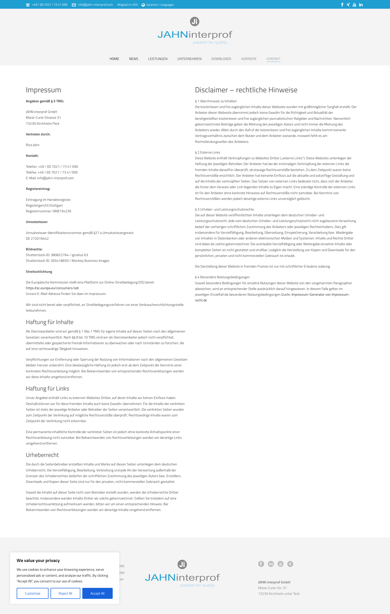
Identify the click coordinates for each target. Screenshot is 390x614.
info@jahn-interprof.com (95, 4)
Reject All (65, 593)
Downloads (221, 58)
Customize (32, 593)
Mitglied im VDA (127, 4)
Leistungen (157, 58)
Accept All (97, 593)
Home (114, 58)
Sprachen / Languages (158, 4)
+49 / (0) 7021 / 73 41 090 (49, 4)
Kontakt (273, 58)
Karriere (249, 58)
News (133, 58)
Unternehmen (189, 58)
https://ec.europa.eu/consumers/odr (52, 287)
